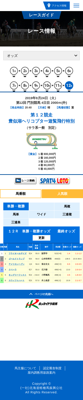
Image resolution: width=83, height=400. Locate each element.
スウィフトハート (17, 280)
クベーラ (13, 270)
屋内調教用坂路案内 (41, 372)
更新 (41, 238)
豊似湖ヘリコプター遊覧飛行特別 (41, 121)
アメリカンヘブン (17, 264)
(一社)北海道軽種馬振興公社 (41, 388)
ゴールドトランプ (17, 259)
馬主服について (25, 368)
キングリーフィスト (17, 275)
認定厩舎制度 (52, 368)
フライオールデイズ (17, 253)
